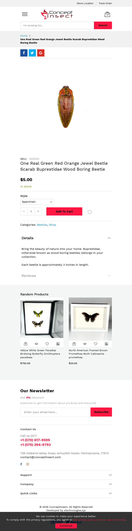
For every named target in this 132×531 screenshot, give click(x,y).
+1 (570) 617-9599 (35, 440)
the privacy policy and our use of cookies (99, 519)
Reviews (29, 275)
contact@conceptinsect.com (40, 457)
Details (28, 238)
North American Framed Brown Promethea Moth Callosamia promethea (88, 354)
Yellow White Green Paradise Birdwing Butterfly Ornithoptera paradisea (40, 354)
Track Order (105, 3)
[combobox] (57, 25)
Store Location (85, 3)
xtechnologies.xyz (75, 510)
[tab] (66, 238)
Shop (52, 224)
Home (23, 35)
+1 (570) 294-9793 (35, 445)
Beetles (42, 224)
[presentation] (21, 332)
